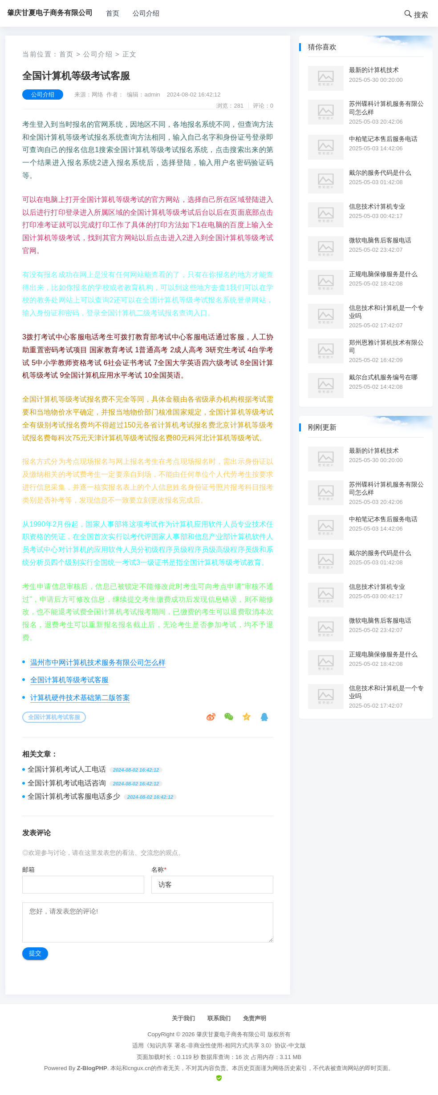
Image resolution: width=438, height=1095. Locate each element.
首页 (112, 13)
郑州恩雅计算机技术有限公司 (386, 346)
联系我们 (219, 1018)
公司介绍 (146, 13)
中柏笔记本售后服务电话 (383, 138)
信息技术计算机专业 (377, 206)
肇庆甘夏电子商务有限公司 (231, 1034)
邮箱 (28, 869)
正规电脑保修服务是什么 (383, 274)
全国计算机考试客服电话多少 (74, 796)
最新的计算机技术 (374, 69)
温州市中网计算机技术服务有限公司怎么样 (98, 662)
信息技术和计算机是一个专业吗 (386, 311)
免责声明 (254, 1018)
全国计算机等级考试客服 (69, 680)
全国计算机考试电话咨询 (67, 783)
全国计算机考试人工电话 (67, 769)
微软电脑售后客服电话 (380, 240)
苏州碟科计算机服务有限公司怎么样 (386, 107)
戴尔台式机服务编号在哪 (383, 377)
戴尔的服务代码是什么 (380, 172)
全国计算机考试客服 (54, 717)
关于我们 (183, 1018)
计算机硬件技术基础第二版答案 (80, 697)
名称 (158, 869)
